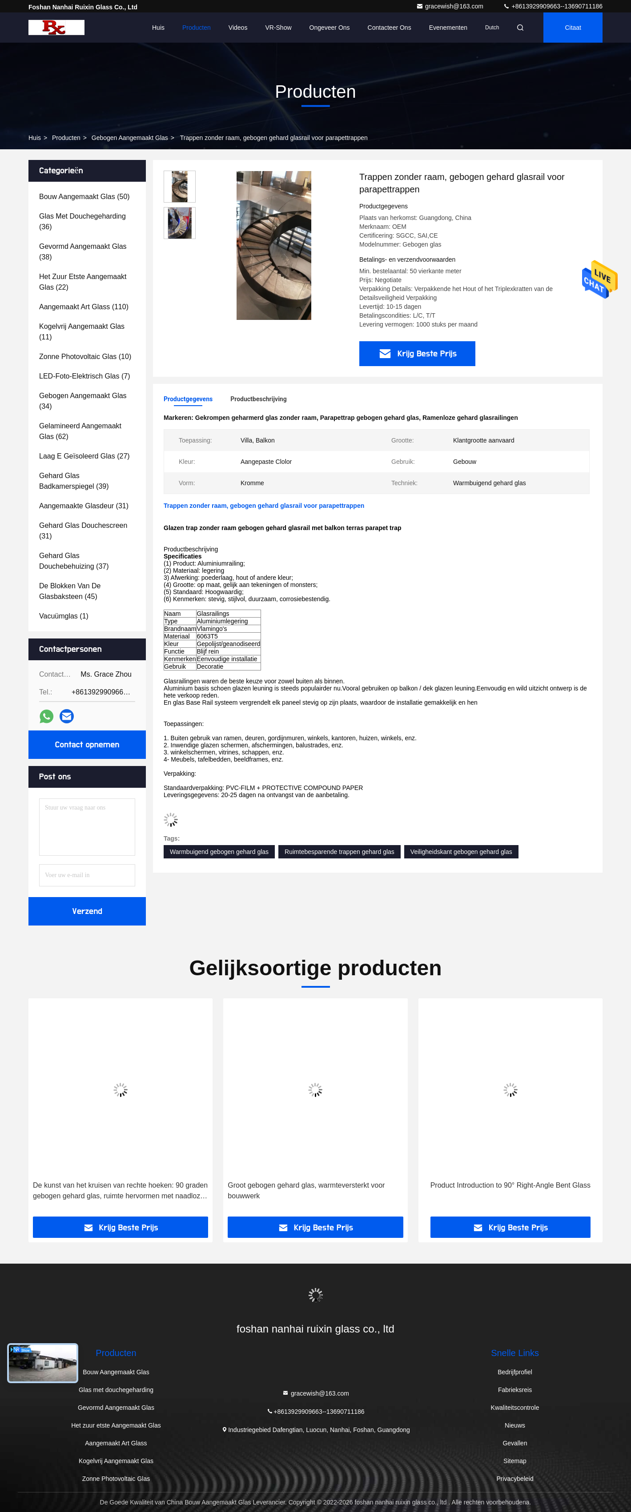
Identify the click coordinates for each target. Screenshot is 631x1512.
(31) (84, 506)
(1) (63, 616)
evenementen (448, 27)
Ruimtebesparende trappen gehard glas (339, 851)
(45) (69, 591)
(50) (84, 196)
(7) (84, 376)
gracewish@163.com (450, 6)
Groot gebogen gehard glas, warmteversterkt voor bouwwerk (306, 1190)
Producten (196, 27)
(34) (83, 401)
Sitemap (514, 1460)
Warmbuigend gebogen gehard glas (219, 851)
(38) (83, 252)
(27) (84, 456)
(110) (84, 307)
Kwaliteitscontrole (515, 1407)
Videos (238, 27)
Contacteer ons (389, 27)
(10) (85, 356)
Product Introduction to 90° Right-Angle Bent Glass (510, 1185)
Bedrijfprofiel (515, 1372)
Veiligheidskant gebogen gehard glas (461, 851)
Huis (158, 27)
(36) (82, 221)
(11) (82, 332)
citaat (573, 27)
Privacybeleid (514, 1478)
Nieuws (515, 1425)
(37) (74, 561)
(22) (83, 282)
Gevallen (514, 1443)
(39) (74, 481)
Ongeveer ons (329, 27)
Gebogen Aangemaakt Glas (130, 137)
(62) (80, 431)
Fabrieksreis (515, 1389)
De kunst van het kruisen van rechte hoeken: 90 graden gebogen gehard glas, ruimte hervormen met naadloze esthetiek (120, 1191)
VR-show (278, 27)
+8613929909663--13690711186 (553, 6)
